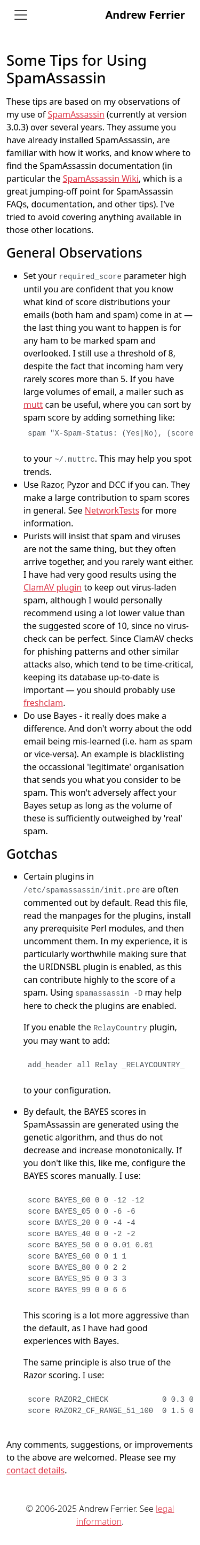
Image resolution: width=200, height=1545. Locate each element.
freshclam (43, 703)
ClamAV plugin (52, 587)
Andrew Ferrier (145, 14)
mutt (33, 404)
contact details (35, 1470)
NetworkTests (112, 510)
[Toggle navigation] (20, 15)
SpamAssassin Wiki (101, 178)
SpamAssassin (75, 114)
